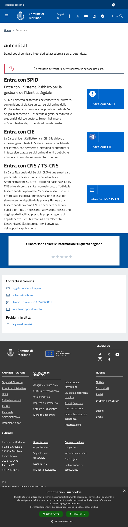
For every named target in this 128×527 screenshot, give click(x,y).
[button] (64, 521)
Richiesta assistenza (44, 470)
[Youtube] (84, 16)
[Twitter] (76, 16)
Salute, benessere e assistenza (76, 416)
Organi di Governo (12, 382)
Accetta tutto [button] (51, 514)
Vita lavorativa (41, 397)
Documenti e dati (11, 423)
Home (7, 30)
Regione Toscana (14, 5)
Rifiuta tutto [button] (77, 513)
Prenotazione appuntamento (41, 444)
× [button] (124, 491)
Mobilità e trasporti (44, 415)
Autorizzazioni (73, 425)
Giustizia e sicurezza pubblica (76, 395)
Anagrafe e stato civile (46, 385)
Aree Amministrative (14, 388)
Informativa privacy (76, 453)
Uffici (5, 394)
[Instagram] (93, 16)
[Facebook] (68, 16)
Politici (6, 406)
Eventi (99, 417)
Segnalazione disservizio (40, 455)
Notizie (100, 382)
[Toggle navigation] (7, 16)
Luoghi (100, 411)
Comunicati (102, 388)
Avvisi (99, 394)
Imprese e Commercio (45, 403)
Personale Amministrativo (11, 414)
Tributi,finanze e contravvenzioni (74, 405)
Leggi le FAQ (40, 464)
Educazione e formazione (72, 384)
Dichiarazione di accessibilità (74, 467)
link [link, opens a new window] (96, 507)
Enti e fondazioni (11, 400)
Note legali (71, 459)
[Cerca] (121, 16)
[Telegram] (101, 16)
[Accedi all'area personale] (113, 4)
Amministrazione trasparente (74, 444)
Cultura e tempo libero (46, 391)
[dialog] (64, 507)
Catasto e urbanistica (45, 409)
